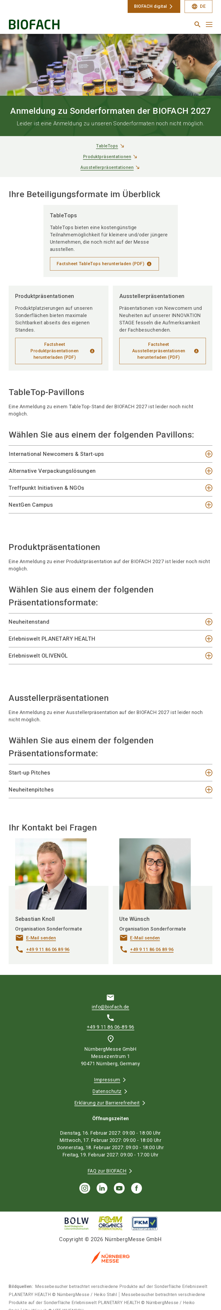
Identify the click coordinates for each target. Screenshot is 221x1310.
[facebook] (136, 1188)
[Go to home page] (57, 26)
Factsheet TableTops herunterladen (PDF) (101, 263)
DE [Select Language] (198, 6)
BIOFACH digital (150, 6)
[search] (197, 24)
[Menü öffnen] (209, 24)
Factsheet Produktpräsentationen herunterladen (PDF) (54, 351)
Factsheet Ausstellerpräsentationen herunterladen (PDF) (158, 351)
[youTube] (119, 1188)
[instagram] (84, 1188)
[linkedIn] (102, 1188)
